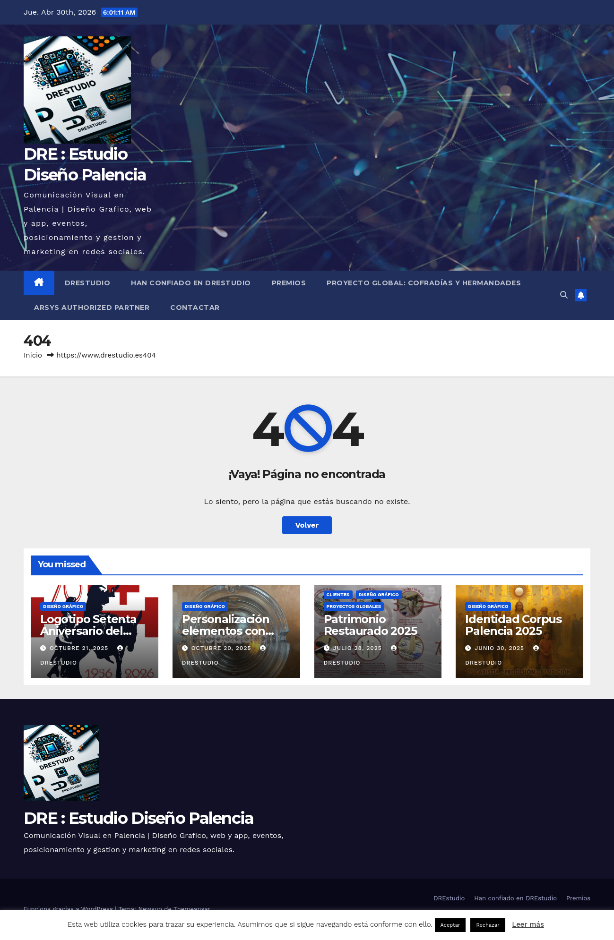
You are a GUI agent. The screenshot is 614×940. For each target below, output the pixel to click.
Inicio (33, 355)
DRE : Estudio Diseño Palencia (139, 818)
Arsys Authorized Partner (91, 307)
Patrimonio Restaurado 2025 (370, 625)
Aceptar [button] (450, 925)
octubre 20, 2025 (222, 648)
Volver (307, 525)
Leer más (528, 924)
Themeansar (191, 909)
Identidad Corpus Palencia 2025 (513, 625)
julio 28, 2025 (358, 648)
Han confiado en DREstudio (191, 283)
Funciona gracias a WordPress (69, 909)
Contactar (195, 307)
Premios (289, 283)
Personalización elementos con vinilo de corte (225, 630)
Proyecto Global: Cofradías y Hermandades (424, 283)
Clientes (338, 594)
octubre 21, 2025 (80, 648)
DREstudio (88, 283)
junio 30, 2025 (501, 648)
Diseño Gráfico (63, 606)
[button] (564, 295)
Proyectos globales (354, 606)
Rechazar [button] (487, 925)
